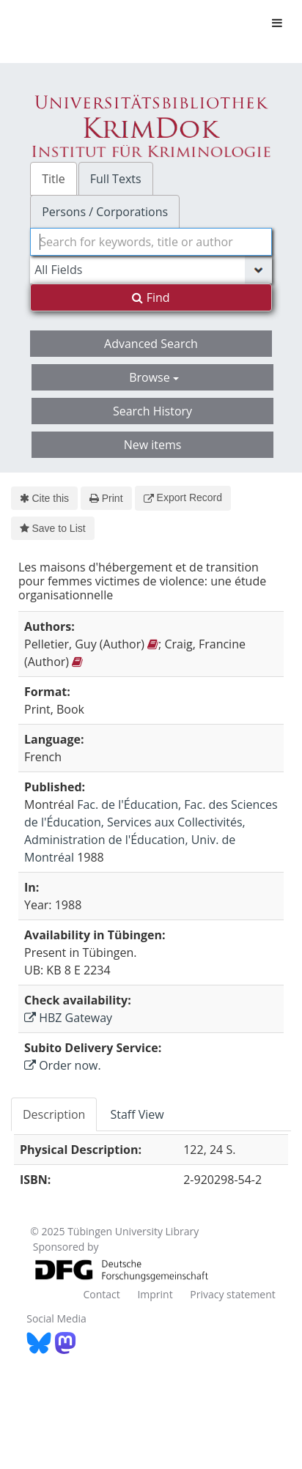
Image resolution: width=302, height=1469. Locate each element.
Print (105, 498)
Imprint (154, 1294)
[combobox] (151, 242)
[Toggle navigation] (277, 23)
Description (54, 1114)
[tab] (54, 1114)
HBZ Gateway (68, 1018)
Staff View (136, 1114)
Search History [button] (152, 411)
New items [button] (153, 445)
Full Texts (115, 179)
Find (150, 297)
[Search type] (151, 270)
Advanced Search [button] (151, 344)
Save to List (53, 528)
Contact (101, 1294)
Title (53, 179)
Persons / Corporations (105, 212)
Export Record (183, 497)
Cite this (44, 498)
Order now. (62, 1065)
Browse (154, 377)
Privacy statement (233, 1294)
